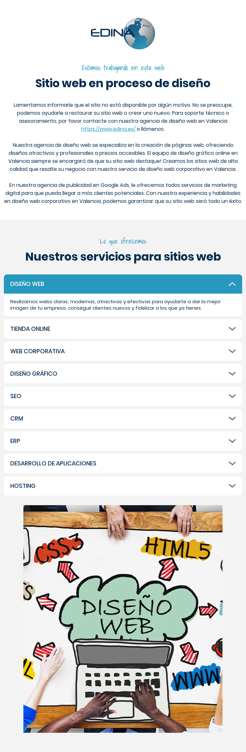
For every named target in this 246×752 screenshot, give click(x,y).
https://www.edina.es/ (108, 129)
